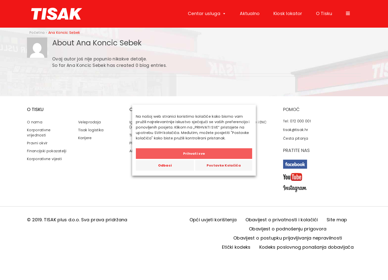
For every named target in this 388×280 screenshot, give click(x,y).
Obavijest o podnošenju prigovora (288, 229)
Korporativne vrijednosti (39, 133)
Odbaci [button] (165, 165)
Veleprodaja (89, 122)
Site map (337, 220)
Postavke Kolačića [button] (224, 165)
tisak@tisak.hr (295, 129)
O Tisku (324, 13)
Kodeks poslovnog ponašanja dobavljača (306, 247)
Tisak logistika (91, 130)
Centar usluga (207, 13)
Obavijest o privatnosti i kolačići (281, 220)
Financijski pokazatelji (46, 151)
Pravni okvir (37, 143)
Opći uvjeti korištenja (213, 220)
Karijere (85, 137)
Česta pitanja (295, 138)
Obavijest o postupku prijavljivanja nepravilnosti (287, 238)
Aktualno (250, 13)
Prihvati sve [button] (194, 153)
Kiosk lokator (287, 13)
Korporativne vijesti (44, 158)
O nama (34, 122)
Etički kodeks (236, 247)
